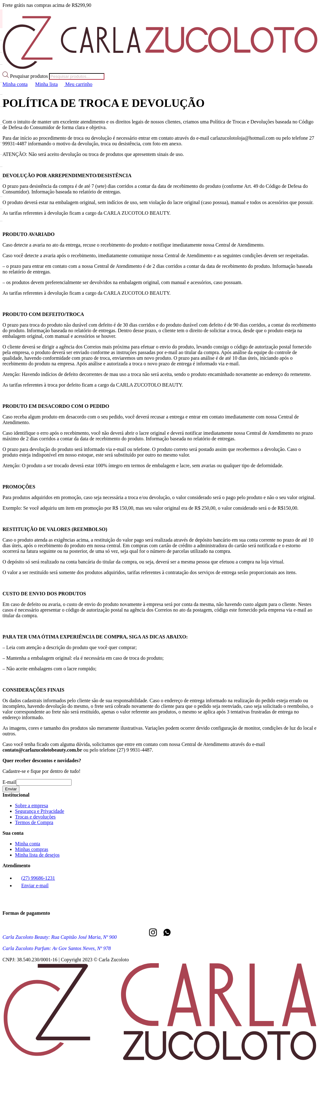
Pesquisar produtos (29, 76)
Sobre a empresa (31, 805)
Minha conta (27, 843)
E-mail (9, 782)
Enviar (11, 789)
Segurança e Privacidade (39, 811)
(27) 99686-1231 (35, 878)
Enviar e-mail (32, 885)
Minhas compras (31, 849)
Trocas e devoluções (35, 816)
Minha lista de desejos (37, 855)
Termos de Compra (34, 822)
